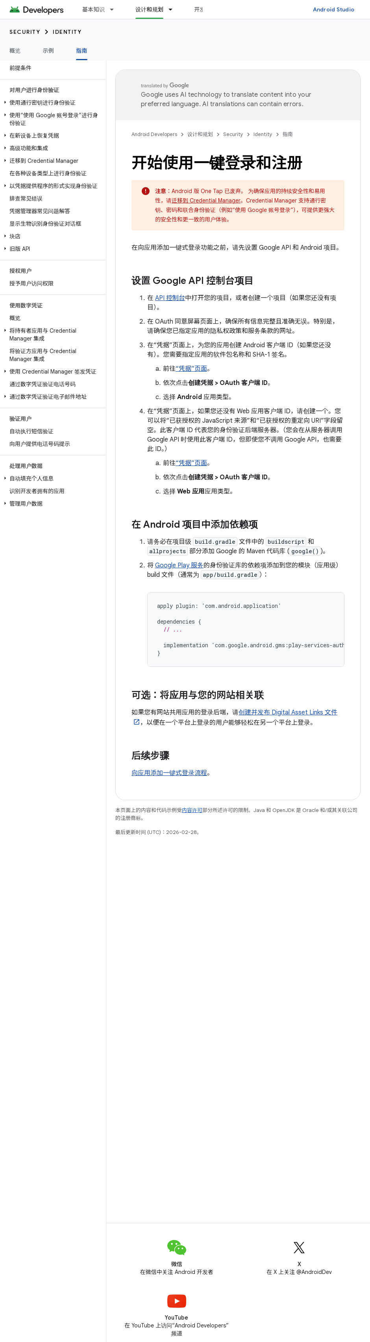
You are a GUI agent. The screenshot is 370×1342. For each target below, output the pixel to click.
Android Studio (334, 9)
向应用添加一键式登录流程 (169, 773)
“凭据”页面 (191, 369)
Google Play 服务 (179, 565)
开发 (199, 9)
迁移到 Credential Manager (206, 200)
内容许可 (192, 810)
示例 (48, 50)
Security (24, 31)
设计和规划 (200, 134)
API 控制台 (170, 298)
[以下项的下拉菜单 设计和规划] (174, 9)
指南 (288, 134)
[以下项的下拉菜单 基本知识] (115, 9)
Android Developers (154, 134)
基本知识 (93, 9)
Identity (67, 31)
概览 (15, 50)
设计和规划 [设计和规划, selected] (149, 9)
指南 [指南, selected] (81, 50)
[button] (51, 102)
